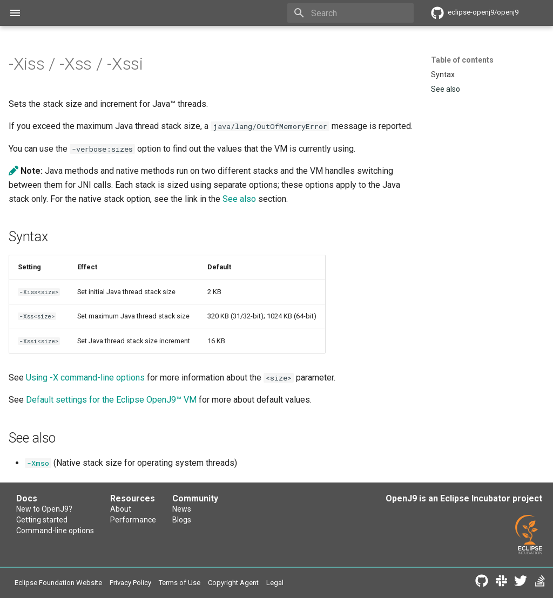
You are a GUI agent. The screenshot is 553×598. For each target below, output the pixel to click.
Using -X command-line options (85, 377)
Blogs (181, 519)
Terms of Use (179, 583)
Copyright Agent (233, 583)
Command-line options (55, 530)
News (181, 509)
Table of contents (462, 60)
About (120, 509)
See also (239, 199)
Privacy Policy (130, 583)
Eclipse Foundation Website (58, 583)
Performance (133, 519)
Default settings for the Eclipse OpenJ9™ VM (111, 400)
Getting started (42, 519)
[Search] (350, 13)
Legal (275, 583)
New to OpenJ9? (44, 509)
